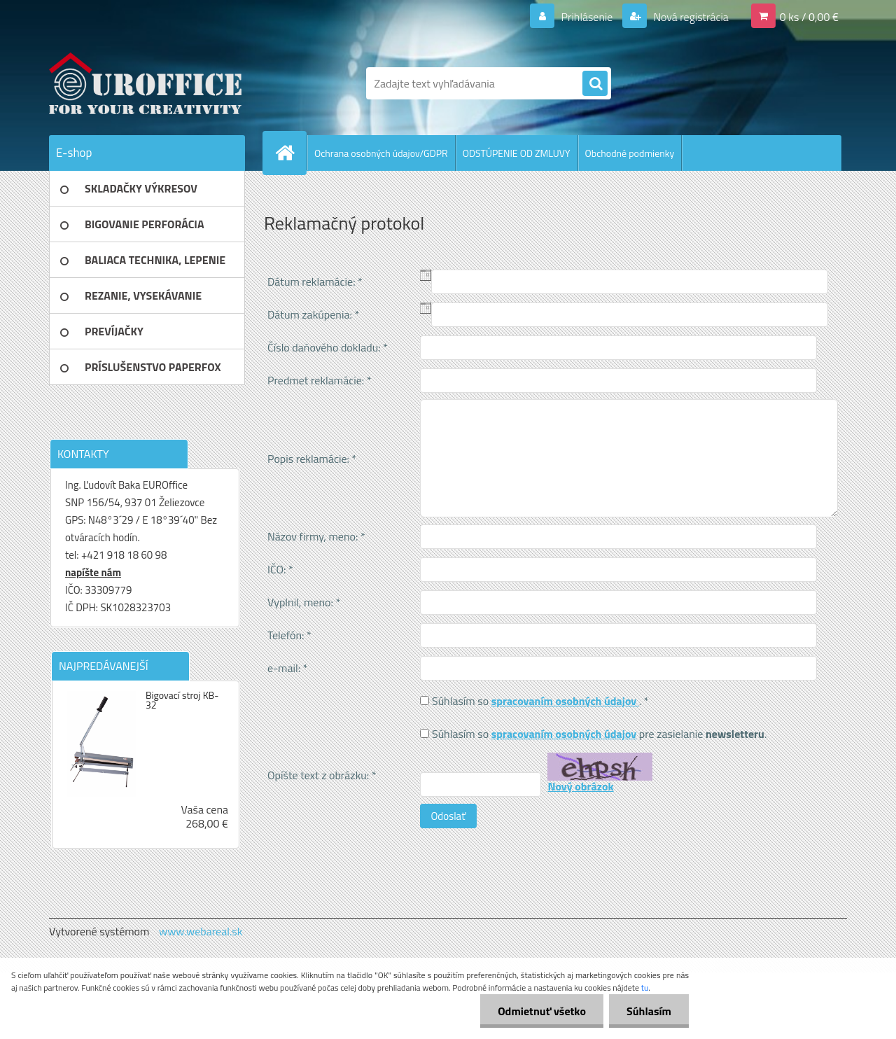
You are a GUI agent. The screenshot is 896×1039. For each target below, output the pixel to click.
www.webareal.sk (201, 931)
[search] (595, 84)
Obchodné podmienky (630, 153)
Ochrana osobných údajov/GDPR (381, 153)
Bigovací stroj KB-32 (182, 700)
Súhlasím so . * (540, 700)
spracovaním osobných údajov (565, 700)
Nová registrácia (690, 16)
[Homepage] (290, 152)
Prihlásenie (587, 16)
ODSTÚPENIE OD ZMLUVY (516, 153)
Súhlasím (648, 1011)
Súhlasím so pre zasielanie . (599, 733)
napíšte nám (93, 572)
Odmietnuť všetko (542, 1011)
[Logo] (145, 83)
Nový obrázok (580, 786)
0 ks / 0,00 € (809, 16)
